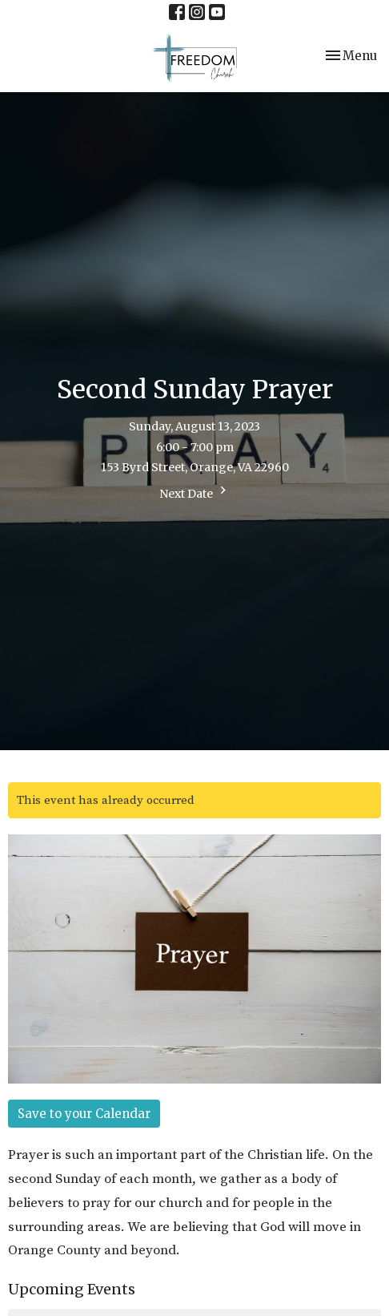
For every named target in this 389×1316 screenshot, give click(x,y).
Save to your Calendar (84, 1113)
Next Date (195, 491)
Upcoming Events (71, 1289)
